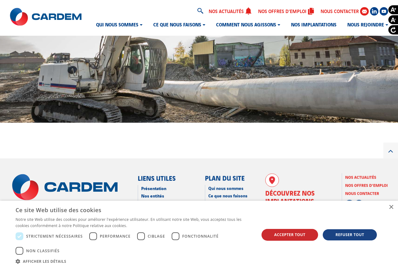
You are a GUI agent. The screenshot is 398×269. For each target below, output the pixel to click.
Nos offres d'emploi (286, 10)
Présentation (153, 188)
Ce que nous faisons (177, 24)
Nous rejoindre (365, 24)
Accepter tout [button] (289, 234)
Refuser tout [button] (350, 234)
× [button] (391, 207)
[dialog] (199, 235)
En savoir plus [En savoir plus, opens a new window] (140, 225)
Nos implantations (313, 24)
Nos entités (152, 195)
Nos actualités (230, 10)
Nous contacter (344, 11)
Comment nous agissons (246, 24)
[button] (134, 261)
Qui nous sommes (117, 24)
